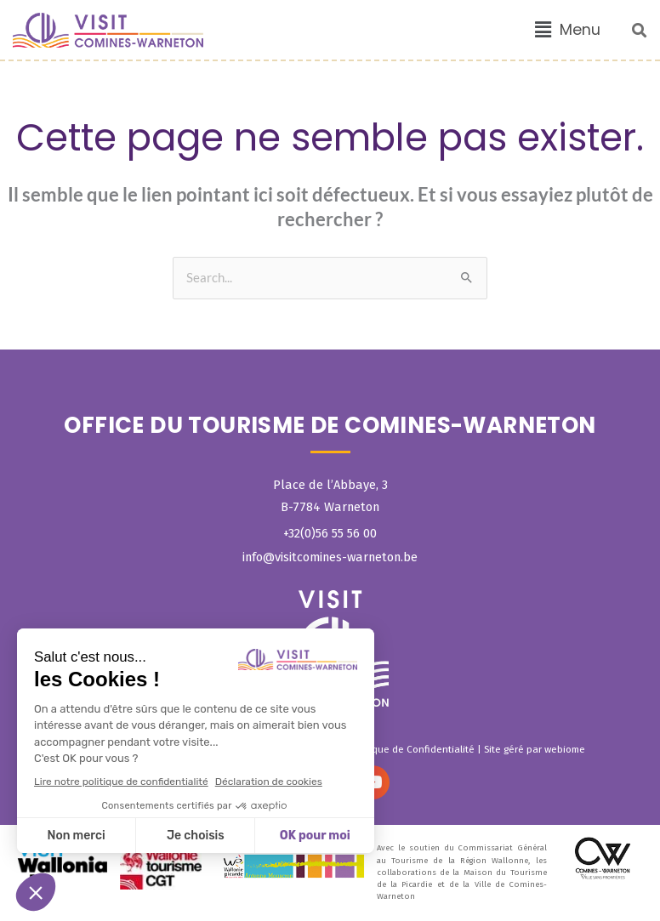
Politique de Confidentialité (412, 749)
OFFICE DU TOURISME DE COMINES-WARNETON (329, 425)
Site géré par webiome (534, 749)
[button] (567, 30)
